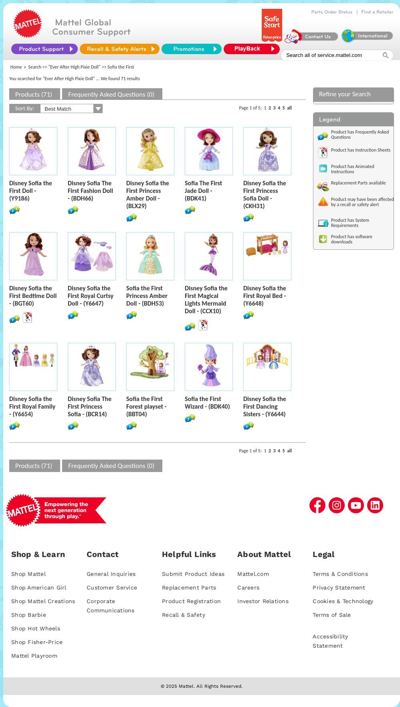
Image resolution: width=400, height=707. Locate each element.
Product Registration (191, 601)
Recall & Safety (183, 615)
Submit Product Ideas (193, 574)
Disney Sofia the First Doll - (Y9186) (30, 190)
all (289, 108)
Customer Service (112, 587)
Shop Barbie (28, 615)
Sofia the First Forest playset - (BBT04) (146, 406)
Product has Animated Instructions (352, 169)
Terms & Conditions (340, 574)
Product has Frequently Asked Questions (360, 134)
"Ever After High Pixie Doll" (74, 67)
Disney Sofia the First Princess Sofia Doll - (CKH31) (264, 194)
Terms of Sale (332, 615)
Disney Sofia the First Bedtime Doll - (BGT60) (33, 295)
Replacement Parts (189, 587)
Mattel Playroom (34, 655)
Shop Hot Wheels (35, 628)
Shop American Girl (39, 587)
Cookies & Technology (343, 601)
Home (16, 67)
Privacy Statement (339, 587)
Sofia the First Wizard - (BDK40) (207, 402)
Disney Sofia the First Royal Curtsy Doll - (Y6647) (90, 295)
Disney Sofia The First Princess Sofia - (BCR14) (89, 406)
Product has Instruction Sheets (360, 150)
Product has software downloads (351, 239)
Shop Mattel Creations (43, 601)
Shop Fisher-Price (37, 642)
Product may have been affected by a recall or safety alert (362, 202)
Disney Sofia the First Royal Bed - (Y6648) (264, 295)
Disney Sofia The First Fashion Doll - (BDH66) (90, 190)
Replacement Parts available (358, 183)
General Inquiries (111, 574)
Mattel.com (253, 574)
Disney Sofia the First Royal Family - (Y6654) (32, 406)
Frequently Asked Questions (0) (111, 94)
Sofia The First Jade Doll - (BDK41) (203, 190)
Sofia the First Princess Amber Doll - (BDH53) (147, 295)
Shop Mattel (28, 574)
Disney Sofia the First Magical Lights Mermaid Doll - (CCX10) (206, 299)
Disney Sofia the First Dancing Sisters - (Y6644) (264, 406)
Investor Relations (263, 601)
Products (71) (33, 94)
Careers (248, 587)
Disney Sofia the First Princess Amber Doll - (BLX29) (147, 194)
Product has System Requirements (350, 222)
